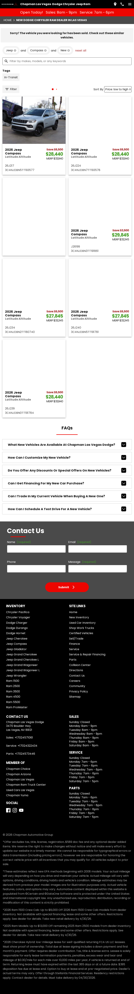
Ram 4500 (13, 697)
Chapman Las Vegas (20, 779)
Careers (74, 681)
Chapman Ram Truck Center (26, 785)
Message (82, 562)
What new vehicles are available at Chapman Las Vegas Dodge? (67, 444)
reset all (80, 51)
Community (77, 686)
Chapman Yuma (17, 795)
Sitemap (75, 697)
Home (7, 20)
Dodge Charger (16, 623)
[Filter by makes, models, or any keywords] (67, 61)
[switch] (130, 4)
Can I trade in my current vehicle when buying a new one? (67, 496)
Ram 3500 (13, 691)
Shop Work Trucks (81, 628)
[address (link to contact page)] (115, 4)
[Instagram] (15, 810)
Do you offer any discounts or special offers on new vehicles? (67, 470)
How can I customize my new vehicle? (67, 457)
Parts (72, 660)
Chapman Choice (18, 769)
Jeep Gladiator (16, 649)
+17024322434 (27, 746)
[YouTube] (21, 810)
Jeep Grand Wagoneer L (23, 670)
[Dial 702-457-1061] (122, 4)
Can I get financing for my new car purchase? (67, 483)
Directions (76, 670)
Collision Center (80, 665)
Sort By (98, 89)
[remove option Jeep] (11, 50)
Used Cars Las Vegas (20, 790)
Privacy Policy (78, 691)
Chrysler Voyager (18, 617)
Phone (11, 562)
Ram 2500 (13, 686)
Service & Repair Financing (87, 654)
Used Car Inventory (82, 623)
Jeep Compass (16, 644)
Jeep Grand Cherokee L (22, 660)
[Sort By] (118, 89)
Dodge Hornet (15, 633)
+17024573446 (25, 754)
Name (19, 542)
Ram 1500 (12, 681)
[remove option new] (65, 50)
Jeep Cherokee (16, 639)
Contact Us (77, 676)
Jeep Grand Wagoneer (22, 665)
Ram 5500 (13, 702)
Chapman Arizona (18, 774)
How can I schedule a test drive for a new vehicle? (67, 508)
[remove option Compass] (38, 50)
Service (74, 649)
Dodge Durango (17, 628)
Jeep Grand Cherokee (21, 654)
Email (79, 542)
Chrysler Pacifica (17, 612)
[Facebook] (8, 810)
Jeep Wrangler (16, 676)
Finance (74, 644)
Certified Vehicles (81, 633)
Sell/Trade (76, 639)
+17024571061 (24, 738)
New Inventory (79, 617)
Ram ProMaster (17, 707)
